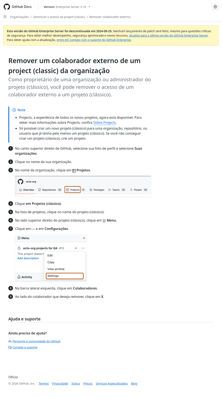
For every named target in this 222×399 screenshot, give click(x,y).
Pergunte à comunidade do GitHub (34, 341)
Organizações (19, 17)
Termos (44, 383)
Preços (88, 383)
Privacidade (60, 383)
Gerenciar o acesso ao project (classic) (59, 17)
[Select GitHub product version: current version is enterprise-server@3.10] (67, 7)
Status (75, 383)
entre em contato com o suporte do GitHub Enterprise (94, 40)
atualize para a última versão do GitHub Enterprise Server (168, 35)
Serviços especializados (112, 383)
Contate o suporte (22, 347)
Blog (134, 383)
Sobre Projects (104, 122)
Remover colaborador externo (110, 17)
